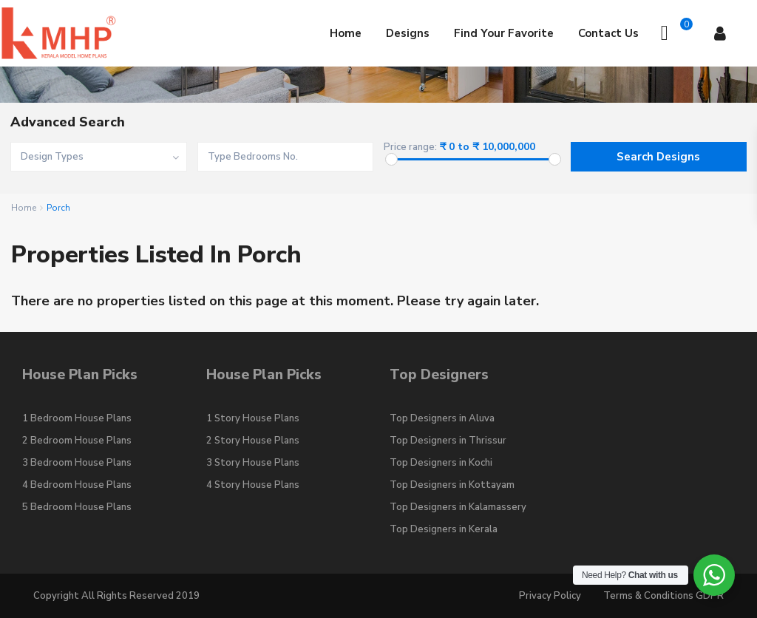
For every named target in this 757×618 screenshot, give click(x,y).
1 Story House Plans (252, 418)
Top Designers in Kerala (444, 529)
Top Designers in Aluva (442, 418)
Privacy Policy (550, 595)
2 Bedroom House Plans (77, 440)
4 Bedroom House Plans (77, 485)
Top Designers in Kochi (441, 462)
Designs (408, 33)
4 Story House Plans (252, 485)
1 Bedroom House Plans (77, 418)
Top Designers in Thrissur (448, 440)
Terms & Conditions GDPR (663, 595)
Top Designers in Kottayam (452, 485)
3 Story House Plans (252, 462)
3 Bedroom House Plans (77, 462)
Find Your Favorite (504, 33)
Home (345, 33)
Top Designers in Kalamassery (458, 507)
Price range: (410, 147)
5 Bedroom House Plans (77, 507)
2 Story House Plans (252, 440)
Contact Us (608, 33)
